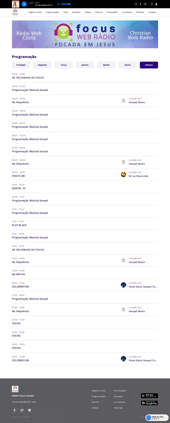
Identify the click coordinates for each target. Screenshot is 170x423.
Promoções (112, 12)
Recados (76, 12)
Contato (152, 12)
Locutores (127, 12)
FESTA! (16, 323)
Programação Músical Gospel (30, 90)
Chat (65, 12)
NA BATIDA (18, 274)
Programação (52, 12)
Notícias (140, 12)
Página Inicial (35, 12)
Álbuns (98, 12)
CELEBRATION (20, 286)
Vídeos (87, 12)
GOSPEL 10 (18, 188)
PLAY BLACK (19, 225)
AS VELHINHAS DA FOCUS (28, 77)
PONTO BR (18, 176)
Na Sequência (20, 102)
